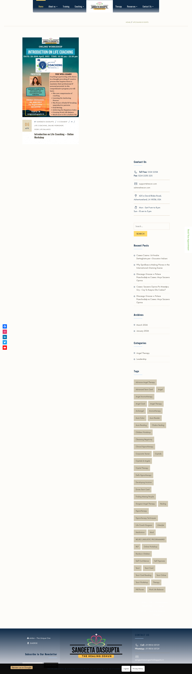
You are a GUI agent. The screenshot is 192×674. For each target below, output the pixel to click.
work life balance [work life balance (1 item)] (156, 589)
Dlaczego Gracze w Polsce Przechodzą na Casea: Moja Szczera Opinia (153, 277)
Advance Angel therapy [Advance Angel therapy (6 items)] (145, 382)
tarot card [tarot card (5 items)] (149, 568)
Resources (132, 6)
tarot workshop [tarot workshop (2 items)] (142, 582)
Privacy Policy (138, 669)
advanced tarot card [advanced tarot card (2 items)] (144, 389)
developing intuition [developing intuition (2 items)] (144, 482)
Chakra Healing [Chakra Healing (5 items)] (158, 425)
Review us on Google (21, 667)
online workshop (55, 125)
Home (41, 6)
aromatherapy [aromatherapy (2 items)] (155, 411)
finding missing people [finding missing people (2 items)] (145, 497)
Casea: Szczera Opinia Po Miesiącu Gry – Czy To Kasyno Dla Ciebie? (152, 288)
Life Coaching (40, 125)
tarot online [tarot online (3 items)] (161, 575)
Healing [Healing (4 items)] (163, 504)
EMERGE (153, 613)
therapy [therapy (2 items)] (156, 582)
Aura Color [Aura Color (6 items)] (140, 418)
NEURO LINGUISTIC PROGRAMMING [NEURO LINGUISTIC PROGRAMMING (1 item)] (150, 539)
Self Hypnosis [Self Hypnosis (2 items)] (159, 561)
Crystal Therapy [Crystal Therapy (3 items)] (142, 468)
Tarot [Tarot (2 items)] (138, 568)
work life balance (42, 129)
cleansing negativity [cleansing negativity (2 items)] (144, 439)
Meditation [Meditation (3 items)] (140, 532)
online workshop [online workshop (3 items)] (150, 547)
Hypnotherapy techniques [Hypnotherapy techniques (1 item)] (146, 518)
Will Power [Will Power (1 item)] (140, 589)
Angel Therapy (142, 353)
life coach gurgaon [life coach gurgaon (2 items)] (144, 525)
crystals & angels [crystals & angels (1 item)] (143, 461)
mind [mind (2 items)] (152, 532)
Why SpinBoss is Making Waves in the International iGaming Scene (153, 266)
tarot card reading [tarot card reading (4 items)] (143, 575)
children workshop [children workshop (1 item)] (143, 432)
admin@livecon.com (142, 188)
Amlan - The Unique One (155, 604)
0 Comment (62, 122)
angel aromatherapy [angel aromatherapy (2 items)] (144, 396)
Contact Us (148, 6)
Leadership (141, 359)
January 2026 (142, 331)
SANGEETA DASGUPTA (45, 122)
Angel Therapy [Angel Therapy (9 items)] (156, 404)
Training (66, 6)
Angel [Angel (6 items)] (160, 389)
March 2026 (142, 325)
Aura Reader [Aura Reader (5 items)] (155, 418)
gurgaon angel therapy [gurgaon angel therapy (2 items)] (145, 504)
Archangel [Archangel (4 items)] (140, 411)
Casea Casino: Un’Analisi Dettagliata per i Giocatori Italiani (151, 257)
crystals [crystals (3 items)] (158, 454)
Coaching (79, 6)
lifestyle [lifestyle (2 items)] (160, 525)
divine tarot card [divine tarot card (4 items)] (142, 489)
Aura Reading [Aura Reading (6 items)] (141, 425)
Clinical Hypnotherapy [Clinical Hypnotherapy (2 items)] (144, 446)
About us (53, 6)
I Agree (126, 669)
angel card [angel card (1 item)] (140, 404)
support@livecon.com (148, 184)
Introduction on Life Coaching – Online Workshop (54, 135)
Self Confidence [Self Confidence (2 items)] (142, 561)
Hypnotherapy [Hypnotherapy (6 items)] (141, 511)
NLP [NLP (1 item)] (137, 547)
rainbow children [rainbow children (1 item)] (143, 554)
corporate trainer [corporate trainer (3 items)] (143, 454)
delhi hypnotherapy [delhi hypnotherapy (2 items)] (143, 475)
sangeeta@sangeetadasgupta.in (149, 660)
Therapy (118, 6)
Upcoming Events (141, 22)
